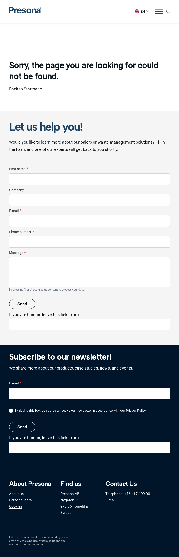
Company (16, 190)
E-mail (15, 211)
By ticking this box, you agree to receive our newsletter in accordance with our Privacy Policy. (77, 411)
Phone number (21, 232)
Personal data (20, 500)
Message (17, 253)
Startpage (33, 88)
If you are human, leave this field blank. (45, 314)
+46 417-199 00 (137, 494)
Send (22, 303)
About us (16, 494)
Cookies (15, 506)
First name (18, 169)
